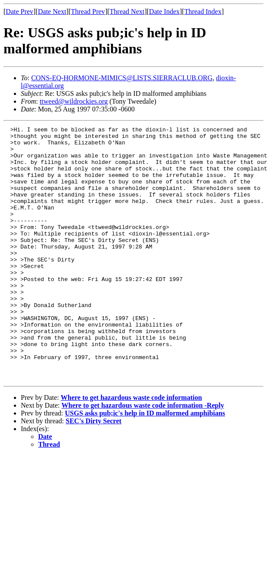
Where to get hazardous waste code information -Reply (143, 456)
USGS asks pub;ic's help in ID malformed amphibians (145, 464)
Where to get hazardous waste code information (131, 448)
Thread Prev (88, 11)
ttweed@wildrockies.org (73, 101)
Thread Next (127, 11)
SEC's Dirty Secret (94, 471)
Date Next (52, 11)
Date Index (164, 11)
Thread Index (202, 11)
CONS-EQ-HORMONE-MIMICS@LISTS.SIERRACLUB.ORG (121, 78)
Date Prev (19, 11)
